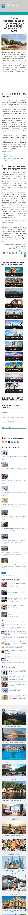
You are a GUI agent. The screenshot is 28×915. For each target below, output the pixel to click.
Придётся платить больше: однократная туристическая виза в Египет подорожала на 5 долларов (14, 505)
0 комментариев (15, 586)
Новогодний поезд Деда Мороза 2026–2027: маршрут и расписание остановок (16, 633)
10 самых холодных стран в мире (18, 624)
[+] (21, 421)
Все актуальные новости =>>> (8, 575)
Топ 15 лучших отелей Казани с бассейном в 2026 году (14, 818)
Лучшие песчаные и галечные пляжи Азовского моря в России (14, 836)
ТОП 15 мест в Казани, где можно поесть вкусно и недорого (14, 853)
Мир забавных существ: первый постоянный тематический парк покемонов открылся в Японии (14, 469)
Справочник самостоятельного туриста (16, 8)
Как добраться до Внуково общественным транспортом (14, 893)
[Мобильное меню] (14, 13)
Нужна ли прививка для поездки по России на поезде (15, 159)
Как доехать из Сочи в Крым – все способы (14, 742)
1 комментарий (15, 608)
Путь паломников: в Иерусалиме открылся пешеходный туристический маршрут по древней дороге (14, 566)
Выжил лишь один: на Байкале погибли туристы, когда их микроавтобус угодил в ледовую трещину (14, 541)
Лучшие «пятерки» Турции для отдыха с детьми (14, 778)
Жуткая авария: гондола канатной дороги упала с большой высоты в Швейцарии (14, 481)
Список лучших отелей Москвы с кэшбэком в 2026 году (14, 911)
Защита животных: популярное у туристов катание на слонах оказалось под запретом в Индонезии (14, 529)
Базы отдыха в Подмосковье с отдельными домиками (14, 801)
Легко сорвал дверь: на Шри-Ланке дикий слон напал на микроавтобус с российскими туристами (14, 553)
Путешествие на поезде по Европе (14, 726)
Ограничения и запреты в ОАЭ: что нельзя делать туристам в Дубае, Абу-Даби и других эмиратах (14, 872)
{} (19, 421)
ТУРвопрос (12, 5)
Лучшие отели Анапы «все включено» (14, 762)
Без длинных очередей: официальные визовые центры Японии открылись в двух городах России (14, 517)
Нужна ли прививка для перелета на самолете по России (15, 155)
